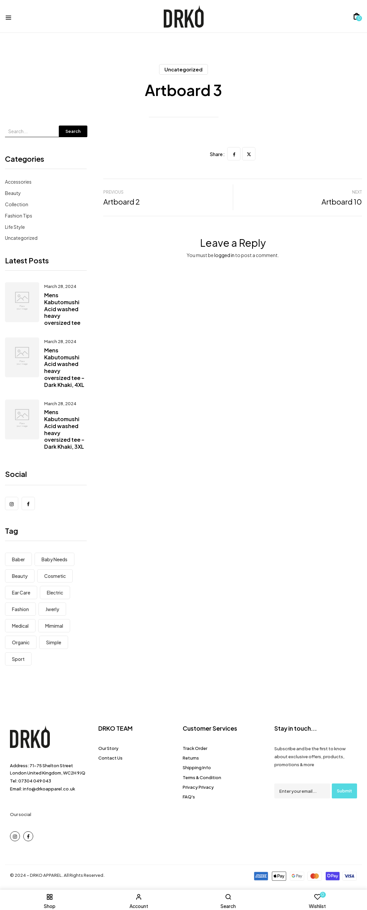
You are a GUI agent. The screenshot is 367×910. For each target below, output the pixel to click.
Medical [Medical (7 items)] (20, 626)
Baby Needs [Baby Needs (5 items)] (54, 559)
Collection (16, 204)
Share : (217, 154)
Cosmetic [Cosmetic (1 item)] (55, 576)
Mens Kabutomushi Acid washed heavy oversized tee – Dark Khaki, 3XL (64, 429)
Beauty (13, 193)
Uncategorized (183, 69)
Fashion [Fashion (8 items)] (20, 609)
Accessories (18, 182)
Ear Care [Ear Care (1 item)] (21, 592)
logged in (224, 255)
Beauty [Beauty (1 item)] (20, 576)
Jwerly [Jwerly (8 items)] (52, 609)
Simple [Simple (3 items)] (53, 642)
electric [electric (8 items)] (55, 592)
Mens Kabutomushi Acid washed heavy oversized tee (62, 309)
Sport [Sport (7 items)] (18, 659)
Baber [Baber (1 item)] (18, 559)
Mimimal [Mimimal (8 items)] (54, 626)
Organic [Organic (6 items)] (21, 642)
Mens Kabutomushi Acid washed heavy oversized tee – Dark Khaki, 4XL (64, 367)
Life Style (15, 227)
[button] (356, 16)
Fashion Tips (18, 216)
